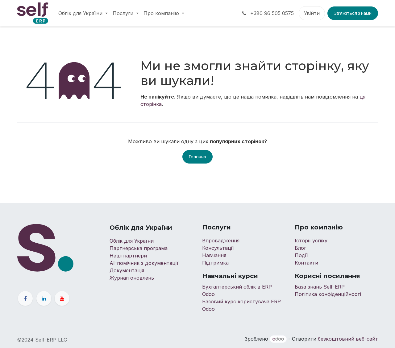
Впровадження (220, 240)
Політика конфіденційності (328, 294)
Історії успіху (311, 240)
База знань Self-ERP (320, 287)
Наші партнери (128, 256)
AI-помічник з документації (144, 263)
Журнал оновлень (132, 278)
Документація (127, 270)
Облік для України (132, 241)
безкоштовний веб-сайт (348, 339)
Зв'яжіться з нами (353, 13)
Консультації (218, 248)
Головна (197, 157)
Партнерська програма (139, 248)
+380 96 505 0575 (267, 13)
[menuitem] (83, 13)
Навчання (214, 255)
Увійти (312, 13)
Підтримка (215, 263)
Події (302, 255)
